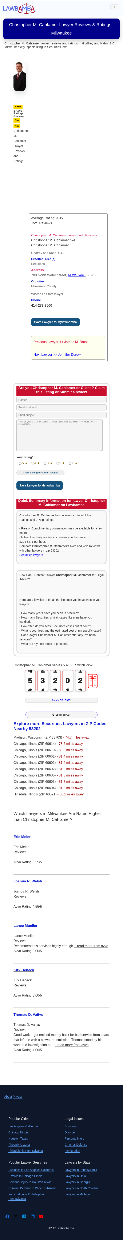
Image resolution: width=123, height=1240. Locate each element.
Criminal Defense (76, 1144)
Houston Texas (18, 1138)
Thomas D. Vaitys (28, 1015)
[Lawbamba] (19, 8)
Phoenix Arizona (19, 1144)
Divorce (70, 1132)
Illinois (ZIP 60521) (42, 794)
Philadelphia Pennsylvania (25, 1150)
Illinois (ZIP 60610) (42, 750)
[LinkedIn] (32, 1216)
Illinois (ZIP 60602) (42, 769)
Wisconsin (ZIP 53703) (45, 737)
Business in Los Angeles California (31, 1170)
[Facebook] (7, 1216)
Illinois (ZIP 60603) (42, 781)
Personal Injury (74, 1138)
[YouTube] (41, 1216)
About (8, 1096)
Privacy (17, 1096)
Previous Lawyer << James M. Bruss (60, 342)
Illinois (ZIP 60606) (42, 775)
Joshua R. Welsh (27, 881)
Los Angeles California (23, 1126)
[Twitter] (16, 1216)
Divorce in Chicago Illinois (25, 1176)
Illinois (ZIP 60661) (42, 756)
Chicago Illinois (18, 1132)
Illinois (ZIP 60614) (42, 744)
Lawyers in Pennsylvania (81, 1170)
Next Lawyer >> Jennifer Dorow (57, 354)
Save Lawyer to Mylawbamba (55, 322)
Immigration (72, 1150)
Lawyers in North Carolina (82, 1188)
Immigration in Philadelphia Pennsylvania (26, 1196)
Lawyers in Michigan (78, 1194)
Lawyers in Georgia (77, 1182)
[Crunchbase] (24, 1216)
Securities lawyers (31, 555)
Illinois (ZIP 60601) (42, 762)
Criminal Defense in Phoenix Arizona (32, 1188)
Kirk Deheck (23, 970)
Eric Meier (22, 837)
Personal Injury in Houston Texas (29, 1182)
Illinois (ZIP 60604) (42, 788)
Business (71, 1126)
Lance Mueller (25, 926)
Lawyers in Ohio (75, 1176)
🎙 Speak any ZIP (61, 714)
